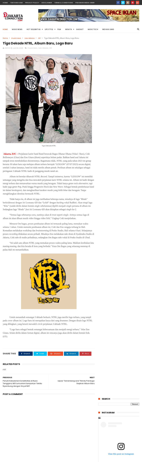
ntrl (39, 38)
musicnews (16, 38)
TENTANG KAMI (16, 3)
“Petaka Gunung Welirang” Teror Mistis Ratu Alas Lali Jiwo (124, 278)
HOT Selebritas (34, 29)
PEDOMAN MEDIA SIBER (85, 3)
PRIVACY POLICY (32, 3)
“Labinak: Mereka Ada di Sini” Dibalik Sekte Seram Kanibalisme (125, 240)
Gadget (80, 29)
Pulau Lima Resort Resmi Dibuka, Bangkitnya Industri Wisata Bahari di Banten (125, 200)
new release (30, 38)
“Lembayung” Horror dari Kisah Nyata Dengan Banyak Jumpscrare (125, 213)
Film (59, 29)
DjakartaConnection (112, 459)
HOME (5, 3)
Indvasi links (108, 29)
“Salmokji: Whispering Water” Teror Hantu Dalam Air (123, 253)
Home (5, 29)
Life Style (49, 29)
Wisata (68, 29)
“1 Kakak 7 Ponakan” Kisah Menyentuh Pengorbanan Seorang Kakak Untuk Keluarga (124, 186)
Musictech (93, 29)
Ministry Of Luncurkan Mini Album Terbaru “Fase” (118, 321)
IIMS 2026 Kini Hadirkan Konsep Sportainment (124, 290)
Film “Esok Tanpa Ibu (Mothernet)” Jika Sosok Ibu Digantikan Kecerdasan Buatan (125, 227)
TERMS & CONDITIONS (63, 3)
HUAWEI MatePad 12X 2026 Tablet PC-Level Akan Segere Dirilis (123, 266)
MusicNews (17, 29)
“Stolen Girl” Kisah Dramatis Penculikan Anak (123, 171)
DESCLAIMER (47, 3)
